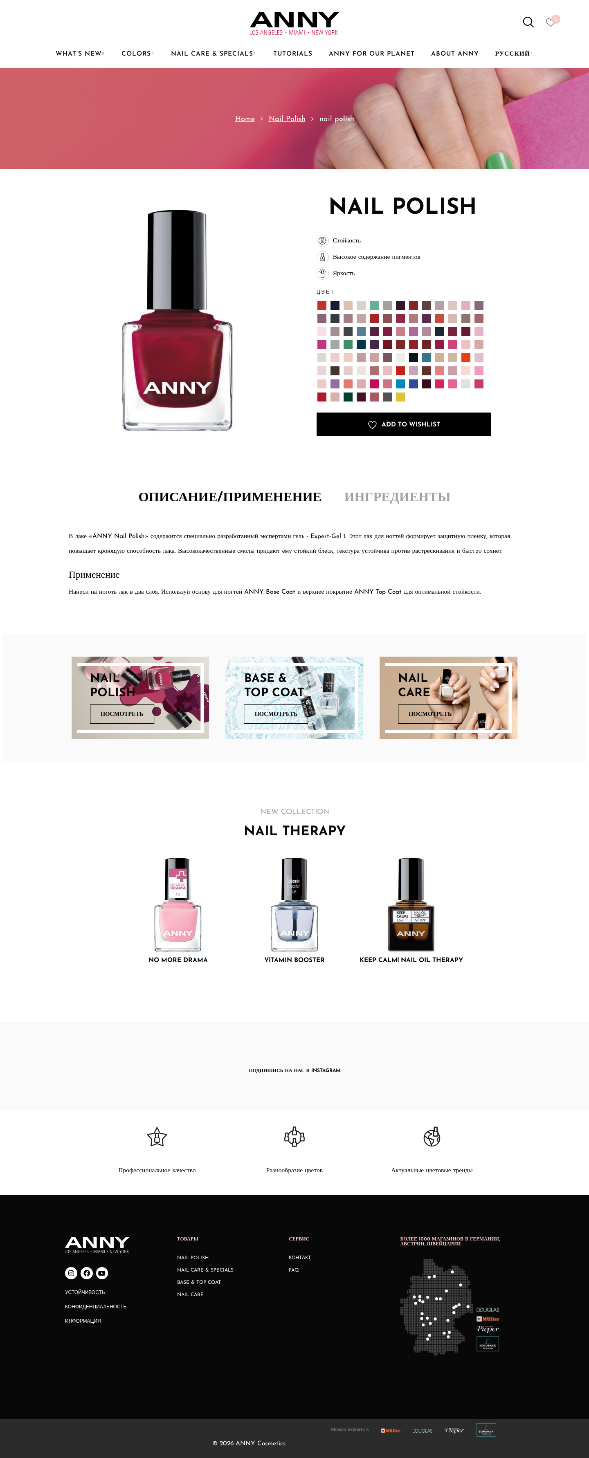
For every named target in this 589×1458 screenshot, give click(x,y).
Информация (83, 1321)
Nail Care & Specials (205, 1270)
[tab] (230, 499)
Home (245, 119)
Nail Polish (287, 119)
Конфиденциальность (95, 1307)
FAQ (294, 1270)
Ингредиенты (397, 498)
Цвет (326, 292)
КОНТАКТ (300, 1258)
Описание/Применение (230, 498)
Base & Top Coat (199, 1282)
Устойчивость (85, 1292)
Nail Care (190, 1294)
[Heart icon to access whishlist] (553, 25)
